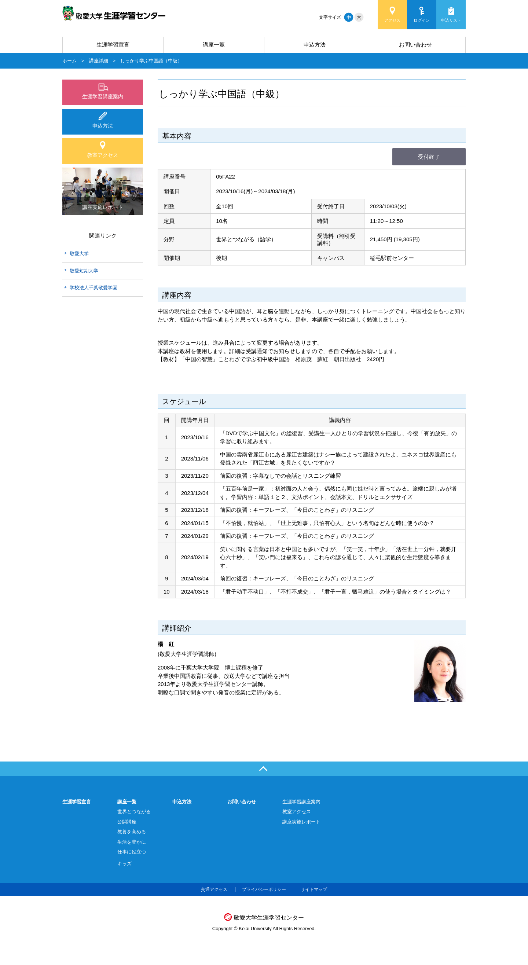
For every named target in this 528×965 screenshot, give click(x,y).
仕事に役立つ (131, 852)
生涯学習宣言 (112, 44)
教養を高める (131, 831)
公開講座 (126, 822)
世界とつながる (134, 811)
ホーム (69, 60)
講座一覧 (214, 44)
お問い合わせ (415, 44)
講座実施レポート (301, 822)
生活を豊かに (131, 842)
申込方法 (315, 44)
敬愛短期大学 (84, 271)
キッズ (124, 863)
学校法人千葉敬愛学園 (93, 287)
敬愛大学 (79, 253)
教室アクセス (102, 155)
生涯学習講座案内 (102, 96)
